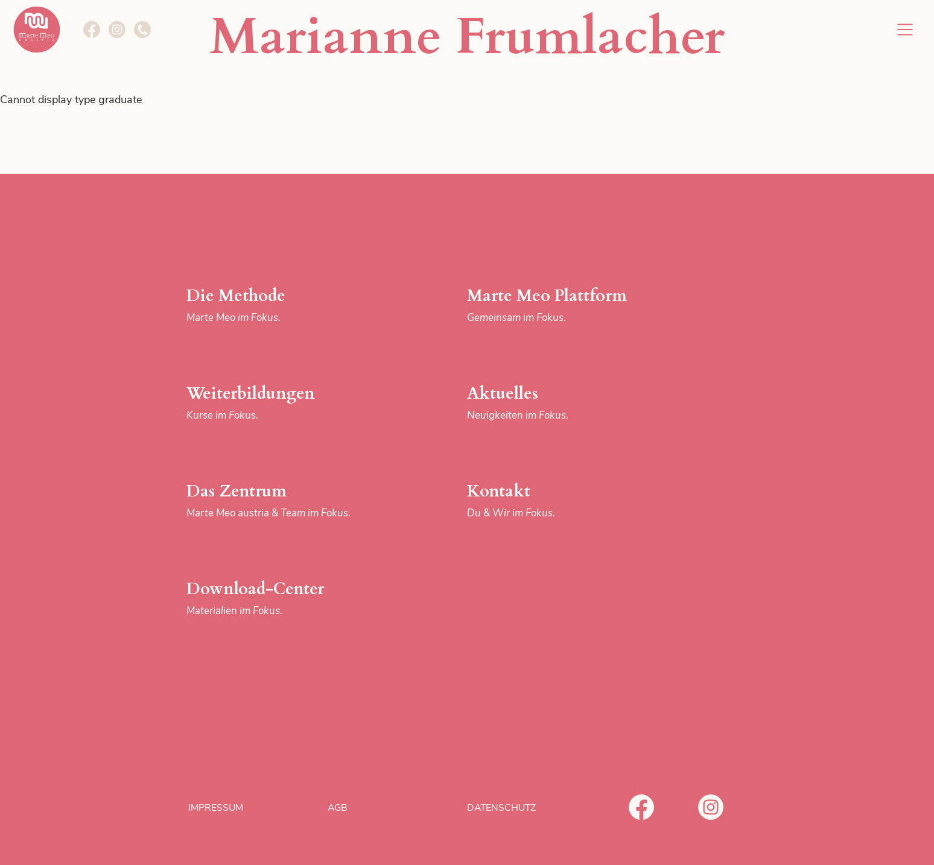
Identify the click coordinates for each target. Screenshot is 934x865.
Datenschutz (501, 807)
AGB (338, 807)
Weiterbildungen (284, 403)
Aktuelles (565, 403)
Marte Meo (37, 29)
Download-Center (284, 598)
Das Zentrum (284, 501)
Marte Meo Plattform (565, 305)
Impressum (215, 807)
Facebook (641, 807)
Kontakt (565, 501)
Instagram (710, 807)
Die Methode (284, 305)
